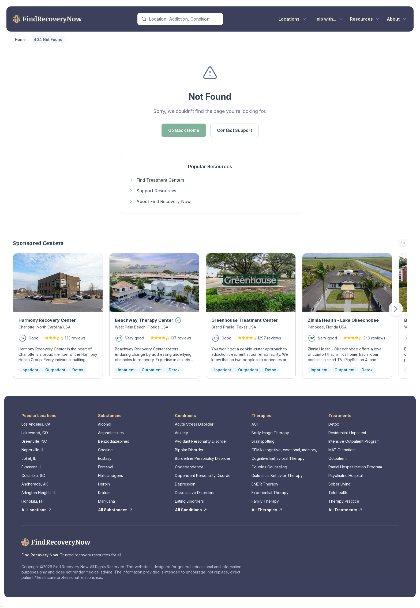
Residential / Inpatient (347, 432)
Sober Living (339, 484)
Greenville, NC (34, 441)
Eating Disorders (189, 501)
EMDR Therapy (265, 484)
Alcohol (104, 424)
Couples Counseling (269, 467)
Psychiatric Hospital (345, 475)
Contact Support (234, 130)
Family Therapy (265, 501)
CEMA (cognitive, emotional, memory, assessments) (284, 450)
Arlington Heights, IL (38, 492)
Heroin (104, 484)
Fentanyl (105, 467)
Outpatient (337, 458)
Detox (333, 424)
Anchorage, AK (34, 484)
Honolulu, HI (32, 501)
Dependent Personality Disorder (203, 475)
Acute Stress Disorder (194, 424)
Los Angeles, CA (35, 424)
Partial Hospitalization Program (355, 467)
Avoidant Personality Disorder (201, 441)
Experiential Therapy (270, 492)
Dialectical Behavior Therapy (277, 475)
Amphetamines (111, 432)
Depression (185, 484)
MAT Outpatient (342, 450)
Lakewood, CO (34, 432)
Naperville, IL (32, 450)
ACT (255, 424)
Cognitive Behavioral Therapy (278, 458)
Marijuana (106, 501)
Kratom (104, 492)
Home (20, 39)
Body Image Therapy (270, 432)
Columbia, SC (33, 475)
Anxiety (181, 432)
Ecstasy (104, 458)
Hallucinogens (110, 475)
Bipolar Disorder (189, 450)
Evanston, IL (31, 467)
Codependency (189, 467)
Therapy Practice (343, 501)
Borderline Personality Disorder (202, 458)
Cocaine (105, 450)
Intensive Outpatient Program (354, 441)
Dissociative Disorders (194, 492)
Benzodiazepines (113, 441)
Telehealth (337, 492)
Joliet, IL (28, 458)
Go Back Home (183, 130)
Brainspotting (263, 441)
